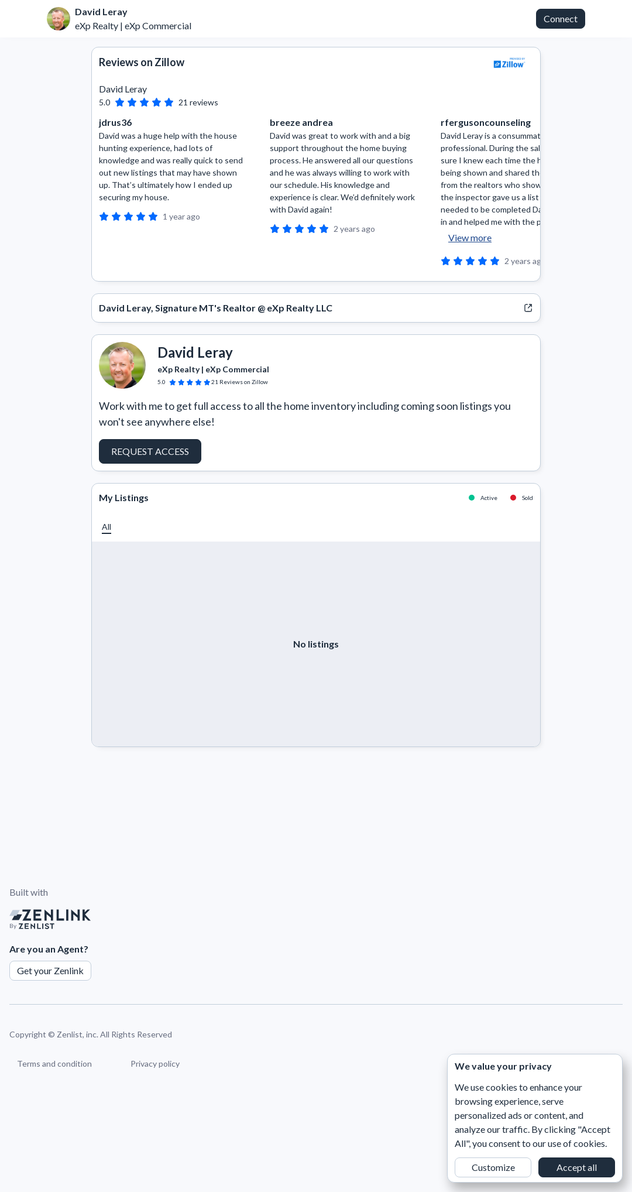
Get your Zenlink (50, 970)
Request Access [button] (150, 451)
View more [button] (470, 237)
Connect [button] (561, 18)
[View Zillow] (509, 62)
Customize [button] (493, 1167)
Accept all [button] (577, 1167)
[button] (106, 526)
